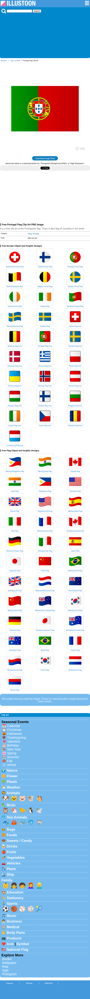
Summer (13, 757)
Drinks (12, 846)
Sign (5, 970)
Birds (11, 805)
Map (5, 966)
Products (14, 938)
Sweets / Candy (19, 841)
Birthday (13, 745)
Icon (10, 944)
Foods (12, 835)
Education (15, 892)
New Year (14, 749)
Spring (11, 753)
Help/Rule (49, 983)
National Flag (17, 949)
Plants (12, 782)
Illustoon (4, 60)
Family (6, 880)
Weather (13, 787)
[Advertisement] (45, 35)
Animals (13, 793)
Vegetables (16, 858)
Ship (10, 874)
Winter (11, 765)
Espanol (9, 983)
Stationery (15, 898)
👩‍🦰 (30, 885)
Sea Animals (17, 817)
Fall (9, 761)
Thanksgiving (16, 737)
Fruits (11, 852)
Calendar (13, 726)
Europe (17, 60)
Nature (12, 770)
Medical (13, 927)
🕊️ (39, 810)
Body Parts (16, 933)
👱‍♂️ (39, 885)
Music (11, 916)
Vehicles (13, 863)
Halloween (14, 733)
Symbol (23, 944)
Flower (12, 776)
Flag (11, 60)
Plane (11, 869)
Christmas (14, 730)
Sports (12, 903)
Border (7, 959)
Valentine (13, 741)
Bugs (11, 829)
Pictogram (9, 974)
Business (14, 921)
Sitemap (29, 983)
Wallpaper (9, 963)
